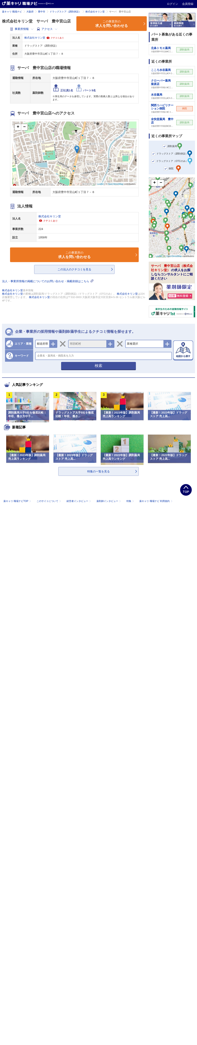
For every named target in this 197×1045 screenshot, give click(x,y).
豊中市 (41, 11)
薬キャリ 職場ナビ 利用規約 (155, 501)
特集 (130, 501)
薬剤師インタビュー (109, 501)
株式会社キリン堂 (95, 11)
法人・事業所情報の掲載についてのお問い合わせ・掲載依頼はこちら (47, 281)
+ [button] (18, 127)
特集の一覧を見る (98, 471)
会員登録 (187, 3)
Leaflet (100, 184)
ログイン (173, 3)
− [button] (24, 127)
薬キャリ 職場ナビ (12, 11)
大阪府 (30, 11)
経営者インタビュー (79, 501)
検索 (98, 366)
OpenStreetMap (115, 184)
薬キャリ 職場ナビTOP (17, 501)
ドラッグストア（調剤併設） (65, 11)
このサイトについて (49, 501)
